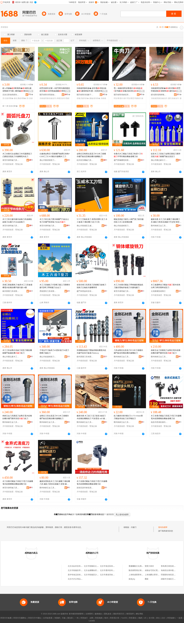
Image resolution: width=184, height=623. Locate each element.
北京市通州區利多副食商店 (111, 570)
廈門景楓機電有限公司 (122, 160)
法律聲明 (89, 614)
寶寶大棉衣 (149, 566)
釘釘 (163, 618)
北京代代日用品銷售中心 (78, 579)
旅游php (132, 579)
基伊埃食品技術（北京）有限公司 (81, 575)
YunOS (124, 618)
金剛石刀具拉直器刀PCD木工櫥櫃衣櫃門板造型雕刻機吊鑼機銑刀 (54, 417)
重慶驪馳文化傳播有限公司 (140, 566)
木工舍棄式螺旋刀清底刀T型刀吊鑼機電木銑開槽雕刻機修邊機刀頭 (166, 417)
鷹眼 (146, 579)
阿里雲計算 (114, 618)
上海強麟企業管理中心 (154, 575)
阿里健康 (171, 618)
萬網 (140, 618)
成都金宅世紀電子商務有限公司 (158, 570)
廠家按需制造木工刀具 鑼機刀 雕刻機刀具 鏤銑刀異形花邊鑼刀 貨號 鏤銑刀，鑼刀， (55, 482)
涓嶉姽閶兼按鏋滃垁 (48, 98)
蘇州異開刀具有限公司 (10, 291)
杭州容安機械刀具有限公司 (85, 160)
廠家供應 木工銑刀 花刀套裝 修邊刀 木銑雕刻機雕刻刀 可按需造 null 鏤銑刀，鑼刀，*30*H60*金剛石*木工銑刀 (92, 417)
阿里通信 (132, 618)
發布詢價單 (162, 527)
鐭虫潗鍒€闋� (20, 98)
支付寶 (151, 618)
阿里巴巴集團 (6, 618)
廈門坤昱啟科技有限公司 (85, 291)
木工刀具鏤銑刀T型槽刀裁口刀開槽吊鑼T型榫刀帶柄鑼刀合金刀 (55, 286)
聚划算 (70, 618)
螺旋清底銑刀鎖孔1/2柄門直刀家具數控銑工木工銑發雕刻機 (129, 220)
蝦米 (106, 618)
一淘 (77, 618)
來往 (158, 618)
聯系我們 (130, 614)
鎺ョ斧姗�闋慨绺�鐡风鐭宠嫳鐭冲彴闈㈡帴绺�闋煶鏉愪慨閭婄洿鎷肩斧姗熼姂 (17, 89)
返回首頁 (110, 514)
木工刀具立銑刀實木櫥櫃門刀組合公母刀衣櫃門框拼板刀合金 (54, 220)
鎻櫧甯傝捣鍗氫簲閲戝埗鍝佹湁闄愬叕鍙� (159, 95)
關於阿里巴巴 (118, 614)
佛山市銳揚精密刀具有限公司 (122, 226)
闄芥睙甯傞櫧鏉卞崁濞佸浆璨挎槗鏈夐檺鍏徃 (85, 95)
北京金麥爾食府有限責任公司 (96, 570)
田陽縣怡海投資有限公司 (171, 575)
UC (145, 618)
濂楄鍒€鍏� (94, 98)
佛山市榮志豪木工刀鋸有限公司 (159, 160)
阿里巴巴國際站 (19, 618)
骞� (30, 94)
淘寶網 (57, 618)
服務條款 (98, 614)
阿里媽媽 (98, 618)
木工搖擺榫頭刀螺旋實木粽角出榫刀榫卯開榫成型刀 (165, 286)
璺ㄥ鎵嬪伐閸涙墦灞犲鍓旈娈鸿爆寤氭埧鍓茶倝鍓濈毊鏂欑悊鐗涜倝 (129, 89)
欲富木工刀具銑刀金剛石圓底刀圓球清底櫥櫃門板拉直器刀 (165, 155)
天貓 (63, 618)
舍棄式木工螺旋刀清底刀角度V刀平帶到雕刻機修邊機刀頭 (128, 155)
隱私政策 (107, 614)
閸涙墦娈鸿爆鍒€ (134, 98)
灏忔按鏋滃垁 (173, 98)
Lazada (92, 621)
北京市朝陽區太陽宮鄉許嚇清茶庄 (97, 566)
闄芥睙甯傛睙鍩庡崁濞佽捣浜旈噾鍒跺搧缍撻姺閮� (122, 95)
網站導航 (139, 614)
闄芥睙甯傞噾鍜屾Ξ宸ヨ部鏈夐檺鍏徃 (48, 95)
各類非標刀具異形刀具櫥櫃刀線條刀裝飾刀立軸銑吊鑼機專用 (91, 286)
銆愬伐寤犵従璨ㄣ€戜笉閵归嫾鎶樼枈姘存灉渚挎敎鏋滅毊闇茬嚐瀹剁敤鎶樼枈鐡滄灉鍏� (55, 89)
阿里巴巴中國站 (34, 618)
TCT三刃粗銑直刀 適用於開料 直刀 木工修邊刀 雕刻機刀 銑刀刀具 (92, 220)
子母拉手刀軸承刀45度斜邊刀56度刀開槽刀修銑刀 (54, 351)
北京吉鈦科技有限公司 (77, 566)
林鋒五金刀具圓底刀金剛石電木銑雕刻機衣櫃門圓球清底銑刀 (165, 351)
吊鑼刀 (133, 527)
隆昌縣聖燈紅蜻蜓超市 (138, 570)
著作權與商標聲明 (76, 614)
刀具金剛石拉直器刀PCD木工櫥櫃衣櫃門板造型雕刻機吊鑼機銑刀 (128, 351)
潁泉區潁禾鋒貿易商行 (85, 488)
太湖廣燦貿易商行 (158, 291)
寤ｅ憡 (30, 91)
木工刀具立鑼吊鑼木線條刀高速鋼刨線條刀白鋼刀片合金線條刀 (17, 220)
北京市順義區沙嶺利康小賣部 (96, 575)
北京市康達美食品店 (108, 575)
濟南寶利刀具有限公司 (48, 291)
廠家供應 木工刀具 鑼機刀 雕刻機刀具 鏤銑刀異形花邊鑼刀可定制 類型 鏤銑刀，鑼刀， (165, 220)
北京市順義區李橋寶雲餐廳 (79, 570)
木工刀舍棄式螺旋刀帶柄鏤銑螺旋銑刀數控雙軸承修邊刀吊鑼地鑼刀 (128, 286)
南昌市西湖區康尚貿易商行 (159, 422)
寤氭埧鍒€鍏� (83, 98)
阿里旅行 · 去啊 (86, 618)
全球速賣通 (47, 618)
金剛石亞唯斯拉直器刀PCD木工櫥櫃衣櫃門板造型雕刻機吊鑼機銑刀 (91, 155)
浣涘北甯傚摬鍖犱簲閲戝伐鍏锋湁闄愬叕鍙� (10, 95)
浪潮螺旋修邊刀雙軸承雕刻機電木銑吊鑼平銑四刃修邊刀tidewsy (91, 351)
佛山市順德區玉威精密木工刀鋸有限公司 (85, 226)
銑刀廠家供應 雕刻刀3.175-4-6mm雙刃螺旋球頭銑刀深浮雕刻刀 (128, 417)
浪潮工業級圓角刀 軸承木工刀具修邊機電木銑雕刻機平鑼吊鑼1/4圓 (17, 286)
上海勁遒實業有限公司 (138, 575)
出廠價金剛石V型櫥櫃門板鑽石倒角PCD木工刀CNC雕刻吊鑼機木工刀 (54, 155)
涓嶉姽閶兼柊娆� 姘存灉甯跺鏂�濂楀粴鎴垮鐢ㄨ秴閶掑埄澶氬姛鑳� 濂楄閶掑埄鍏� (91, 89)
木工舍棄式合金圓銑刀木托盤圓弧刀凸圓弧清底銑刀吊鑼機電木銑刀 (17, 155)
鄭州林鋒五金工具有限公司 (159, 226)
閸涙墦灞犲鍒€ (120, 98)
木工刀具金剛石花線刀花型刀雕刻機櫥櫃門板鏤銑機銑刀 (17, 351)
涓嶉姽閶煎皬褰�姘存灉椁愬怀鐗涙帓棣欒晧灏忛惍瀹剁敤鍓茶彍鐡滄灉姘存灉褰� (166, 89)
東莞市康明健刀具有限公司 (10, 160)
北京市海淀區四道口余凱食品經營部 (114, 566)
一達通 (179, 618)
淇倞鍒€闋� (7, 98)
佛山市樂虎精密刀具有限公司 (48, 160)
